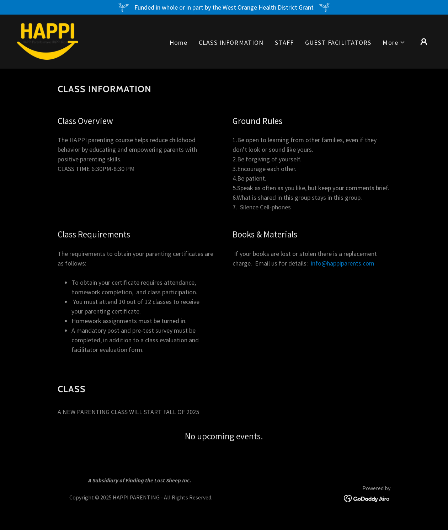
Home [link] (179, 42)
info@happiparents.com (342, 263)
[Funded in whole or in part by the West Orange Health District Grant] (224, 7)
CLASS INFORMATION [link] (231, 42)
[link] (48, 41)
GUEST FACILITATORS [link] (338, 42)
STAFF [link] (284, 42)
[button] (394, 42)
